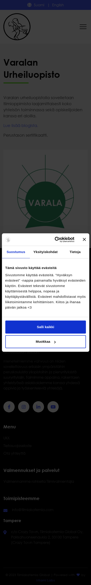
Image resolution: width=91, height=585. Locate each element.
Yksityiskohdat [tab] (45, 252)
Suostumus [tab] (16, 252)
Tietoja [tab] (75, 252)
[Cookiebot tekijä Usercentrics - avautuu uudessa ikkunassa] (55, 239)
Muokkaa (46, 341)
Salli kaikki (45, 327)
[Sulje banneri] (84, 239)
